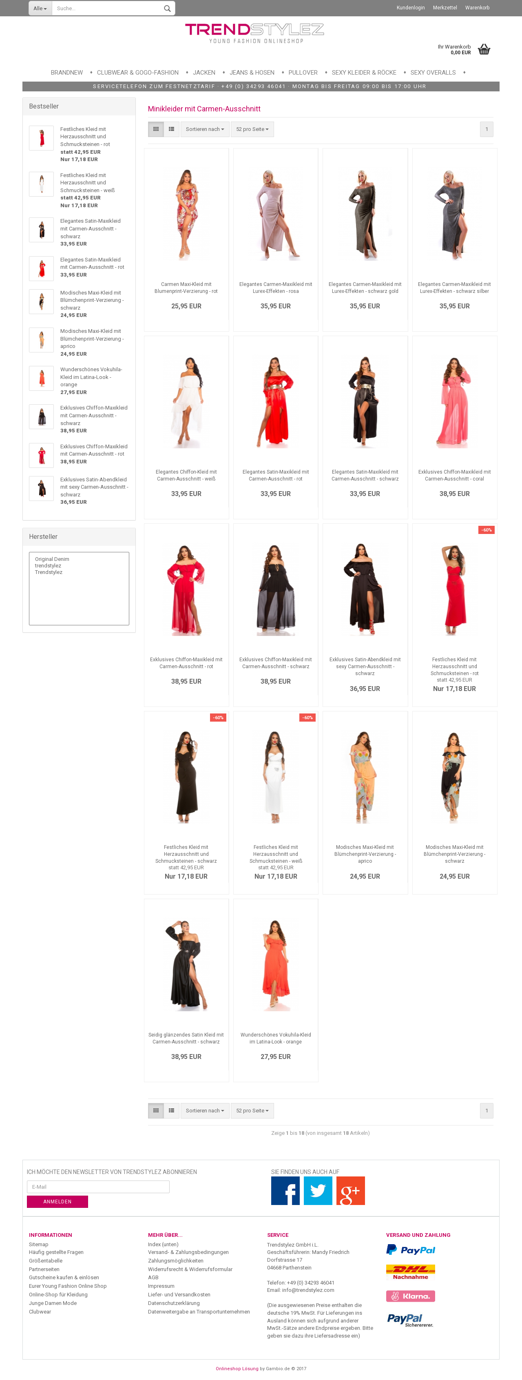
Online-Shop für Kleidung (58, 1294)
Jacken (204, 72)
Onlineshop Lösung (237, 1368)
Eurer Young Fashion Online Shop (68, 1286)
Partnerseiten (44, 1269)
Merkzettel (445, 8)
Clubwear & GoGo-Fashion (138, 72)
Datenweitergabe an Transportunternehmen (199, 1312)
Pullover (303, 72)
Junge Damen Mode (53, 1303)
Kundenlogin (411, 8)
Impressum (161, 1286)
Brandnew (67, 72)
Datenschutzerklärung (174, 1303)
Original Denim (79, 559)
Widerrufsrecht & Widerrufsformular (190, 1269)
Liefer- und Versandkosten (179, 1294)
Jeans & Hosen (252, 72)
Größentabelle (45, 1261)
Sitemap (39, 1244)
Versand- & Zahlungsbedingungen (188, 1252)
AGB (153, 1277)
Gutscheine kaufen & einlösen (64, 1277)
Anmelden (57, 1202)
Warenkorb (477, 8)
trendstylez (79, 566)
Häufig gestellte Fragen (56, 1252)
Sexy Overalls (433, 72)
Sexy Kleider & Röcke (364, 72)
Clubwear (40, 1312)
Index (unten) (163, 1244)
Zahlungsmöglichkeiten (175, 1261)
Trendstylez (79, 572)
